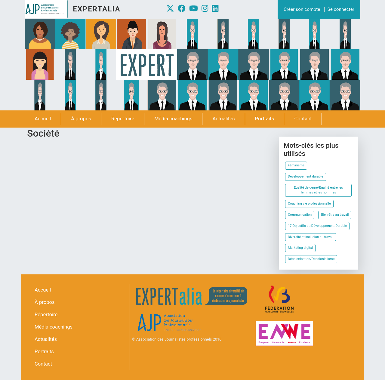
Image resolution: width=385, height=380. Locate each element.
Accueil (43, 119)
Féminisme (296, 165)
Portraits (264, 119)
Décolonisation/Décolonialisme (311, 259)
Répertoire (122, 119)
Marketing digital (300, 248)
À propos (81, 119)
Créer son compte (302, 9)
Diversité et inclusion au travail (310, 237)
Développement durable (305, 176)
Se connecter (341, 9)
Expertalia (96, 9)
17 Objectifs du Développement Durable (317, 226)
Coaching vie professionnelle (309, 203)
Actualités (223, 119)
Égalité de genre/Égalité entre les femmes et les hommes (318, 190)
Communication (300, 215)
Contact (303, 119)
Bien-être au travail (335, 215)
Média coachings (173, 119)
